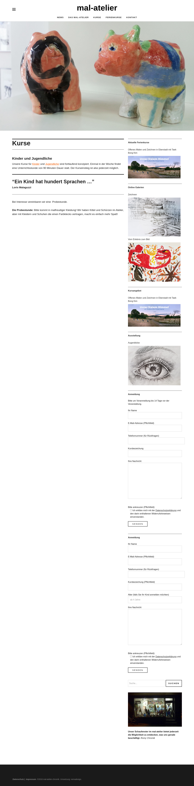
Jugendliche (52, 164)
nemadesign (76, 779)
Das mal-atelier (78, 17)
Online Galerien (136, 187)
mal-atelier (97, 7)
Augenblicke (134, 343)
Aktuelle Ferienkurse (138, 142)
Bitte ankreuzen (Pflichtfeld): (141, 507)
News (60, 17)
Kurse (97, 17)
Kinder (36, 164)
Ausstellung (134, 335)
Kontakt (131, 17)
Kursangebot (134, 291)
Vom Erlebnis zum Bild (139, 239)
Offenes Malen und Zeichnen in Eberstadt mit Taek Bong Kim (152, 151)
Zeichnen (132, 194)
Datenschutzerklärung (165, 510)
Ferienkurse (114, 17)
